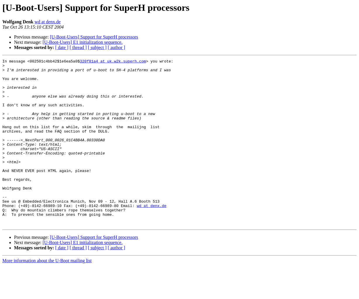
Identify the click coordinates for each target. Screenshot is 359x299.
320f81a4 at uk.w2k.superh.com (113, 62)
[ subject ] (97, 47)
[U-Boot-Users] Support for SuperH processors (94, 36)
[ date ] (61, 47)
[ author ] (116, 47)
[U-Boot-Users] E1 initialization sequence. (83, 42)
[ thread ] (78, 47)
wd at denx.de (47, 21)
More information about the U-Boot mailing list (47, 293)
